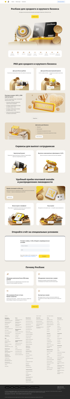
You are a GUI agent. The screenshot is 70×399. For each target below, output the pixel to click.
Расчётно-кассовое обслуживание (8, 322)
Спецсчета (27, 356)
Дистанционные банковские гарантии (8, 360)
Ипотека (48, 329)
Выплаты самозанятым (19, 354)
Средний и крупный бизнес (18, 341)
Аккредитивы (7, 358)
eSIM (48, 354)
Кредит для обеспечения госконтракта (28, 347)
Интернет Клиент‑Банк (19, 331)
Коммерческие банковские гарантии (8, 363)
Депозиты (6, 324)
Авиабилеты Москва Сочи (60, 363)
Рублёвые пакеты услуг (8, 320)
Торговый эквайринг (29, 332)
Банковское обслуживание (7, 318)
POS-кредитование (18, 349)
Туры (58, 348)
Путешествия (59, 338)
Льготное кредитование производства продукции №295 (8, 355)
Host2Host (17, 335)
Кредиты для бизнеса (29, 339)
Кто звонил (48, 336)
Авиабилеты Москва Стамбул (60, 368)
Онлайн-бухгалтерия (29, 361)
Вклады (48, 327)
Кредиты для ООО (29, 342)
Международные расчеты (7, 342)
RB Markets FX (17, 338)
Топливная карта (28, 367)
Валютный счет (28, 324)
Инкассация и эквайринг (7, 327)
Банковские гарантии (29, 358)
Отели (58, 350)
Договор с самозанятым (28, 365)
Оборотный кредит (29, 344)
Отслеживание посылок (49, 347)
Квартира (58, 341)
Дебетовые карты (50, 319)
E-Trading (16, 336)
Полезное (48, 333)
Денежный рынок (39, 321)
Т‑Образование (49, 341)
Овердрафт (28, 349)
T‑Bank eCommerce (29, 369)
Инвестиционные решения (39, 325)
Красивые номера (50, 367)
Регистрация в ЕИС (18, 351)
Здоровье (58, 343)
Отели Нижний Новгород (59, 359)
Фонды (58, 326)
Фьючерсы (59, 329)
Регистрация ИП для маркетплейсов (29, 377)
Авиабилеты (59, 361)
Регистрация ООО (29, 329)
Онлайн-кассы (28, 337)
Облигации (59, 327)
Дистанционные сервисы (18, 330)
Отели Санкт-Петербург (61, 352)
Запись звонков (49, 361)
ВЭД (5, 338)
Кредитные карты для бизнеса (18, 325)
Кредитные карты (50, 321)
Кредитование (7, 348)
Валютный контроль (8, 344)
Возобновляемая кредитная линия (29, 351)
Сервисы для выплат (18, 343)
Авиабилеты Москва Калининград (60, 366)
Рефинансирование (50, 324)
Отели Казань (59, 353)
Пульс (58, 331)
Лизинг (6, 364)
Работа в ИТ (49, 343)
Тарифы (48, 356)
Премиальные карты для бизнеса (18, 320)
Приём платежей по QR (9, 328)
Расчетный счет (28, 319)
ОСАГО (58, 335)
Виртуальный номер (50, 362)
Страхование (59, 333)
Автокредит (49, 326)
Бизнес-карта (28, 331)
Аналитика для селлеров (28, 375)
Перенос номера (49, 351)
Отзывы (48, 338)
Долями (48, 331)
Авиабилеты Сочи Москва (60, 373)
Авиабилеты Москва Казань (60, 371)
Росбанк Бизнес (18, 333)
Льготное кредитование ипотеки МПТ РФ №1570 (9, 351)
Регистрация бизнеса (29, 326)
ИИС (58, 321)
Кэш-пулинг (7, 330)
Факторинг (6, 366)
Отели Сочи (59, 355)
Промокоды (49, 335)
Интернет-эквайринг (29, 334)
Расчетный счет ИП (29, 321)
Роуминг (48, 366)
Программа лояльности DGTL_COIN (9, 346)
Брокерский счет (18, 344)
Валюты (58, 324)
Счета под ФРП (7, 333)
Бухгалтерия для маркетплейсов (28, 380)
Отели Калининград (60, 357)
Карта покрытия (49, 369)
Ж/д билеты (59, 347)
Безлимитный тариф (50, 359)
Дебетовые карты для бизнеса (18, 322)
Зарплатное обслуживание (7, 336)
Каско (58, 336)
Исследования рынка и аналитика (39, 327)
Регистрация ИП (28, 327)
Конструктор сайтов (29, 371)
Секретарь (48, 364)
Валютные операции (39, 319)
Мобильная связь (50, 349)
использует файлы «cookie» (12, 391)
